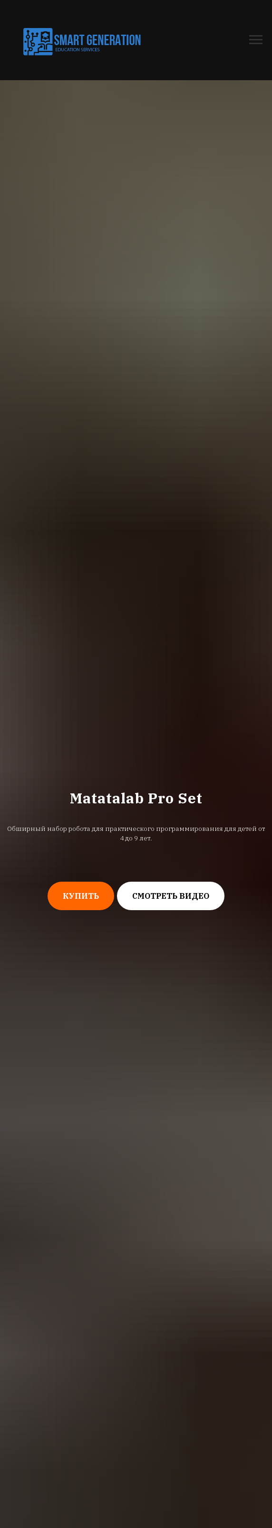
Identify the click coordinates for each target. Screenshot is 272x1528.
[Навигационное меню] (255, 40)
